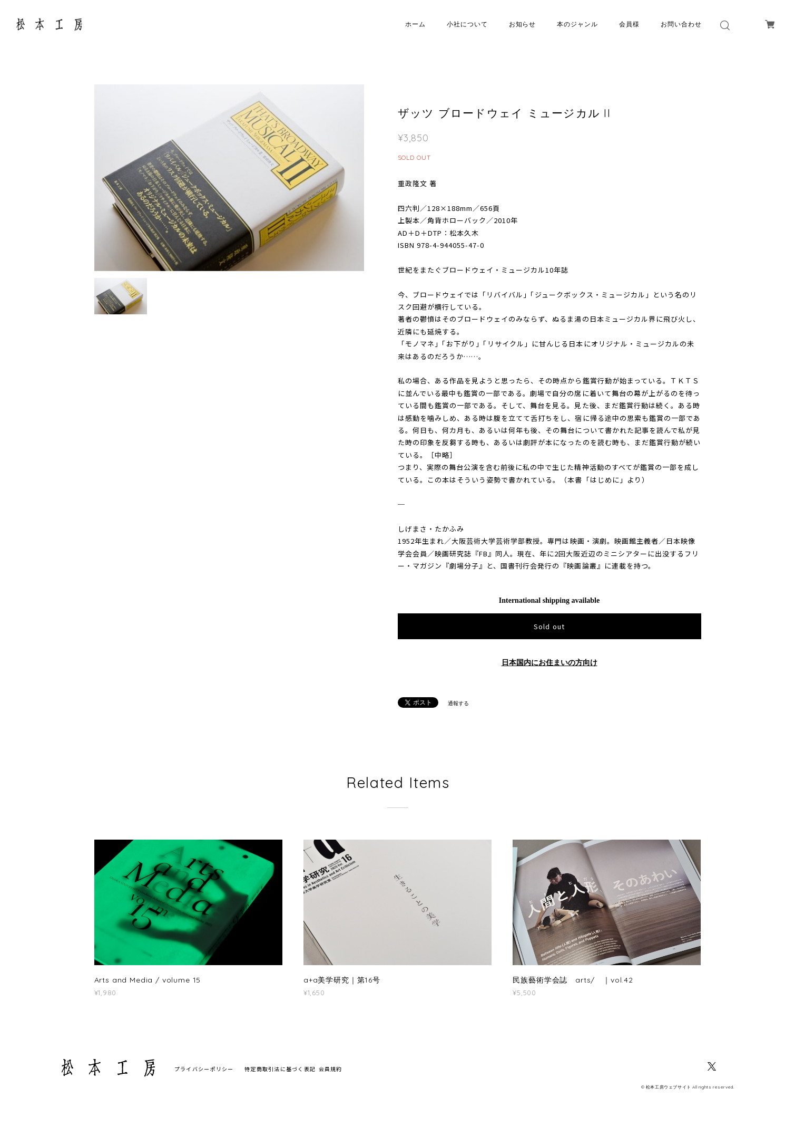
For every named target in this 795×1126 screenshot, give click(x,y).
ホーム (415, 24)
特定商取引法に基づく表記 (280, 1069)
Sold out (549, 626)
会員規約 (330, 1069)
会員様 (629, 24)
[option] (229, 177)
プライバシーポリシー (204, 1069)
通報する (458, 703)
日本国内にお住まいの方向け (549, 663)
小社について (467, 24)
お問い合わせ (681, 24)
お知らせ (522, 24)
